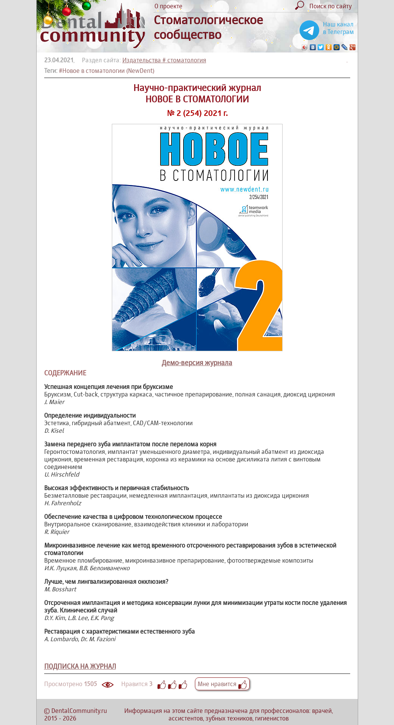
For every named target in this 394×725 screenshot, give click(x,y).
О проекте (168, 6)
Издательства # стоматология (164, 60)
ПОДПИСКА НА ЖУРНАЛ (80, 666)
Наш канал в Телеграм (338, 27)
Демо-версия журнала (197, 363)
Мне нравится (222, 684)
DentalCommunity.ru (79, 710)
